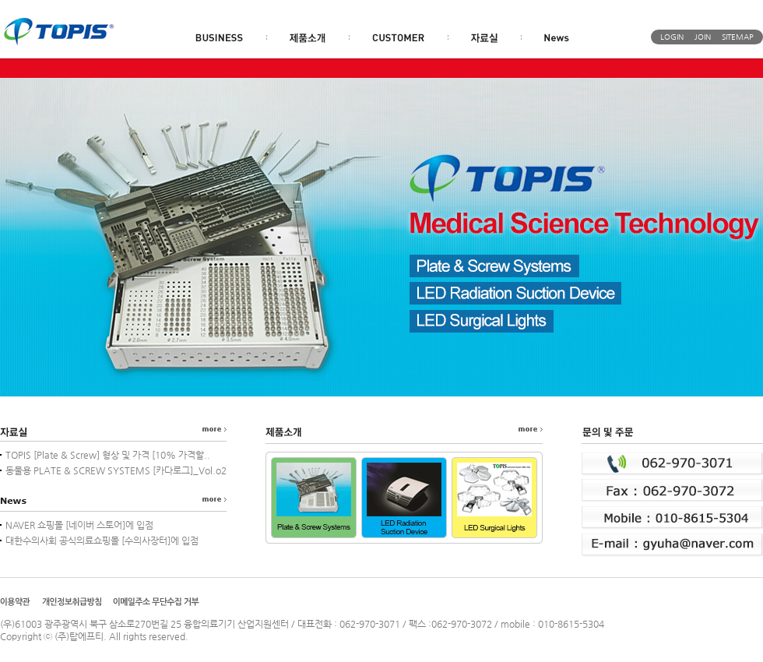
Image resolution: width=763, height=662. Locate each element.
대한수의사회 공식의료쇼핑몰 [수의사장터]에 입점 (102, 540)
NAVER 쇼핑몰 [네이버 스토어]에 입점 (79, 524)
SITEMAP (738, 37)
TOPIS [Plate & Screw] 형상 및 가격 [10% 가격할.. (107, 454)
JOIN (702, 37)
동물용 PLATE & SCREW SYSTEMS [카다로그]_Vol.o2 (116, 470)
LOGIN (672, 37)
